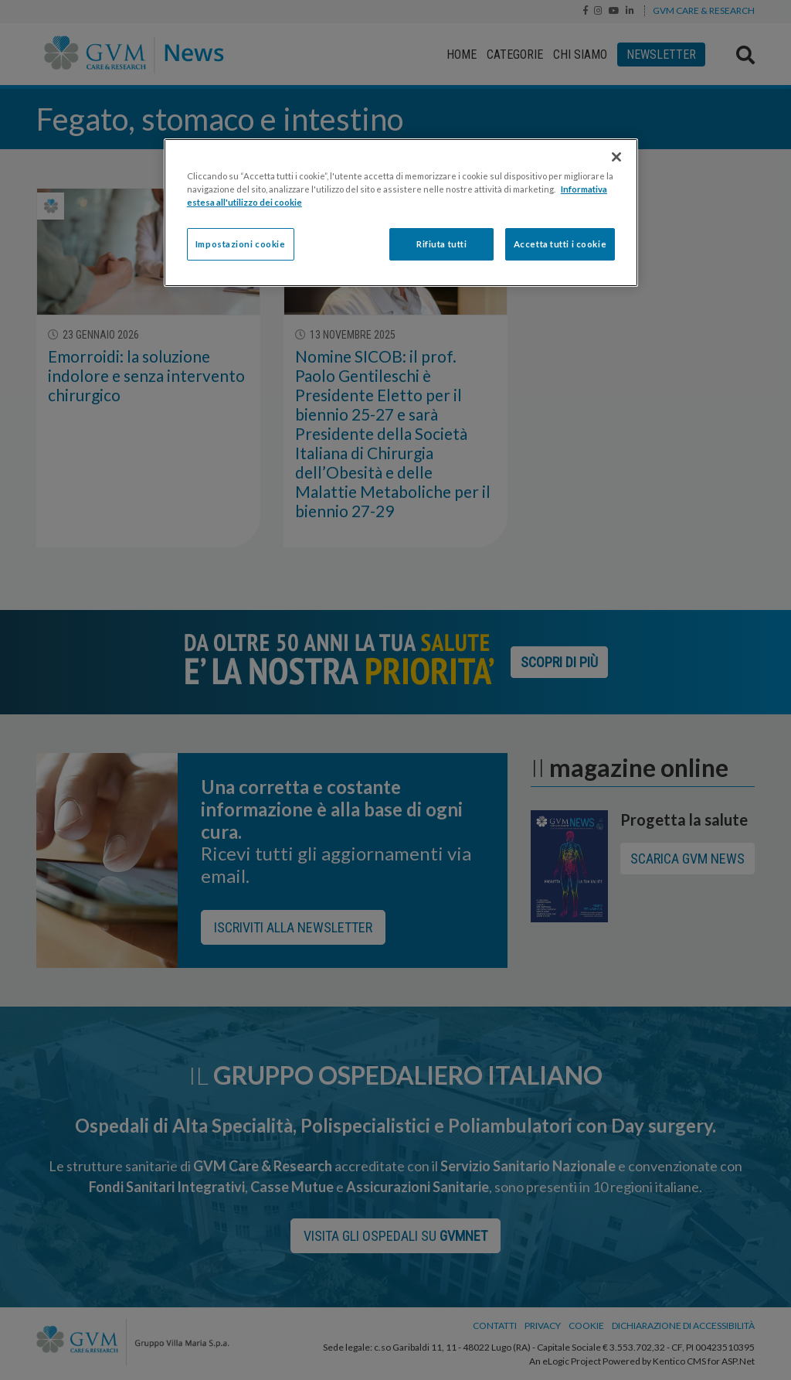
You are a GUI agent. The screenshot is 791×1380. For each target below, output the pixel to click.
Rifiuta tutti (441, 244)
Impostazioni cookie (240, 244)
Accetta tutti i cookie (560, 244)
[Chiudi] (616, 157)
